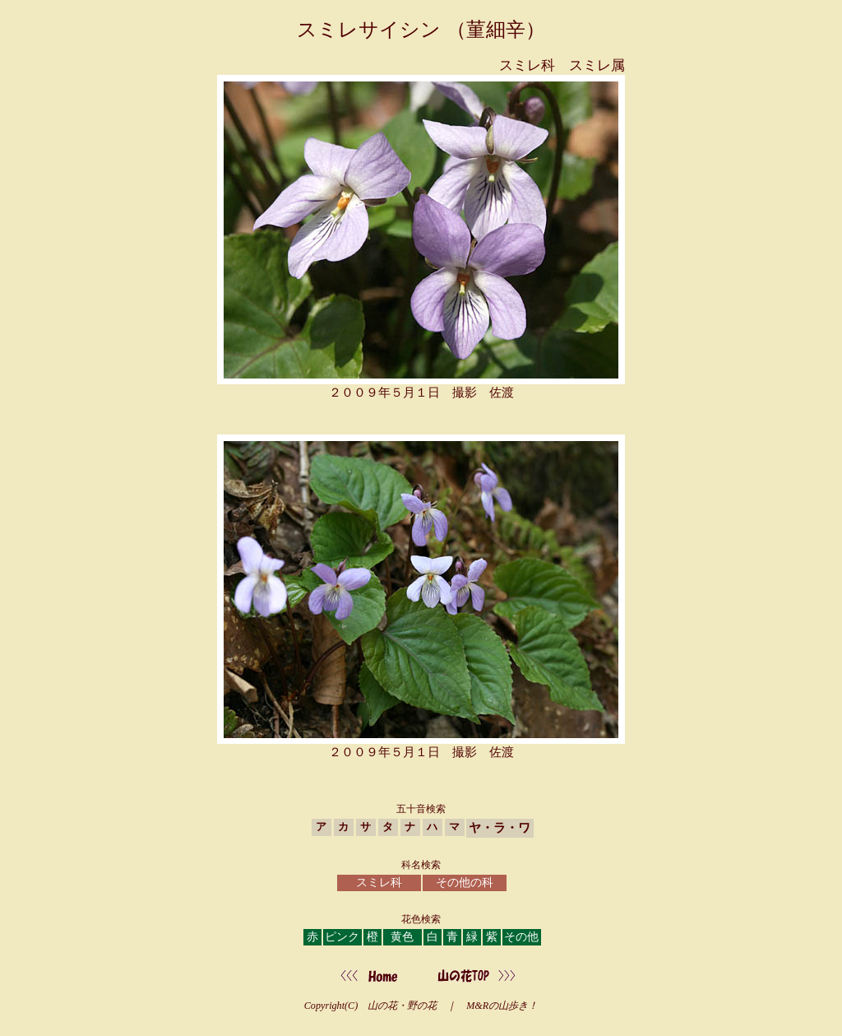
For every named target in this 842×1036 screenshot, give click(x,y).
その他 (521, 937)
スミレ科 (379, 882)
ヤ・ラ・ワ (499, 827)
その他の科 (464, 882)
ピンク (342, 937)
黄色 (402, 937)
